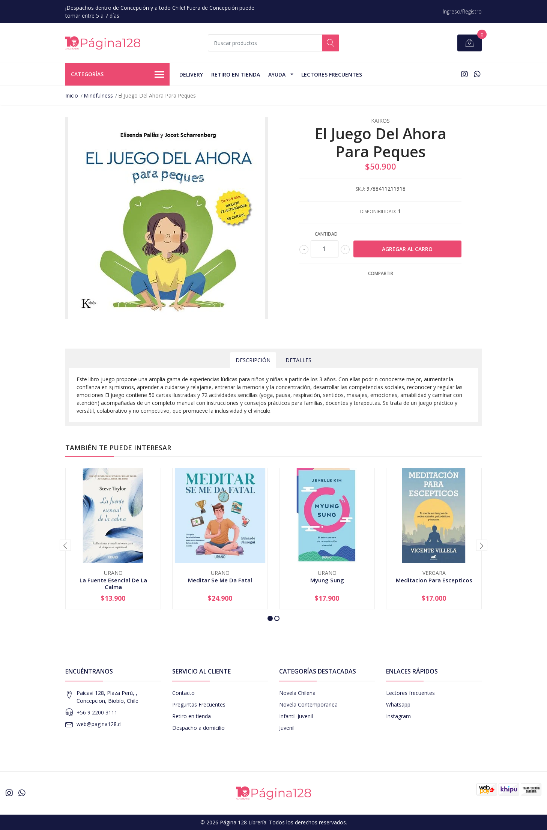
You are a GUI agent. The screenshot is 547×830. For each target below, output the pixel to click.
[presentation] (65, 545)
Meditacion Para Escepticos (434, 580)
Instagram (398, 716)
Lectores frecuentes (410, 692)
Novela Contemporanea (308, 704)
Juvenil (287, 727)
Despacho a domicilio (198, 727)
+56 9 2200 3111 (97, 712)
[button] (270, 618)
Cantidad (326, 234)
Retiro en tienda (235, 74)
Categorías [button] (117, 75)
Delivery (191, 74)
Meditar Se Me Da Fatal (220, 580)
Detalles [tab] (298, 360)
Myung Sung (327, 580)
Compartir (380, 273)
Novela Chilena (297, 692)
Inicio (71, 95)
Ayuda (277, 74)
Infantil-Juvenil (296, 716)
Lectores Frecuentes (331, 74)
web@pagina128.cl (99, 724)
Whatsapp (398, 704)
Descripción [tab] (253, 360)
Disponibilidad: (378, 211)
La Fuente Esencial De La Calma (113, 583)
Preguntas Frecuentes (198, 704)
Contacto (183, 692)
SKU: (360, 189)
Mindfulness (98, 95)
